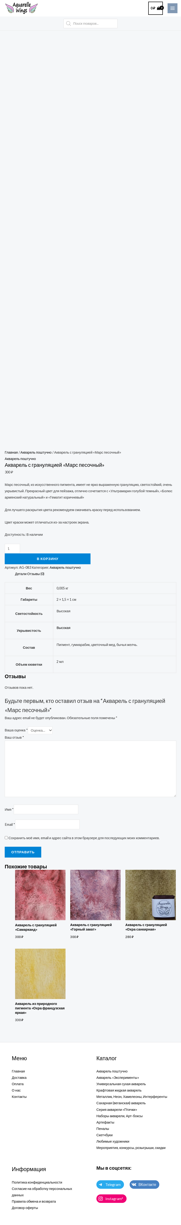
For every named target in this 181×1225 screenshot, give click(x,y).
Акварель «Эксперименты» (117, 1078)
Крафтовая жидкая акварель (119, 1090)
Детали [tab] (21, 574)
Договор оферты (25, 1208)
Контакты (19, 1097)
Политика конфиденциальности (37, 1182)
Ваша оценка (16, 730)
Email (10, 824)
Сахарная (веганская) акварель (121, 1103)
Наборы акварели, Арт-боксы (119, 1116)
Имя (9, 809)
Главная (11, 452)
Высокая (63, 628)
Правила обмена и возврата (34, 1201)
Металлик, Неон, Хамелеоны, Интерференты (131, 1097)
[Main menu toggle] (172, 8)
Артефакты (105, 1122)
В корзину (47, 559)
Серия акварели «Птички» (116, 1110)
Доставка (19, 1078)
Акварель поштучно (36, 452)
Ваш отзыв (14, 737)
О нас (16, 1090)
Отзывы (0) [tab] (35, 574)
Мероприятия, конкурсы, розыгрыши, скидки (130, 1148)
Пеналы (102, 1129)
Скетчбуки (104, 1135)
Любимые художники (112, 1141)
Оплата (18, 1084)
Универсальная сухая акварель (121, 1084)
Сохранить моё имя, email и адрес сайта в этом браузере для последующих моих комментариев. (84, 838)
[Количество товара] (12, 548)
